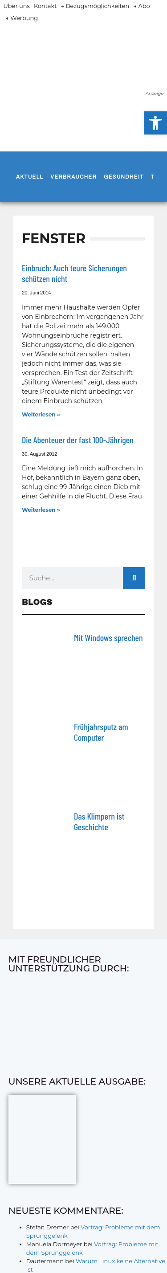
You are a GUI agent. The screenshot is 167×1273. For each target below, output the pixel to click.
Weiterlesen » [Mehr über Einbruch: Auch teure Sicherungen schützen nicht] (41, 414)
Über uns (17, 5)
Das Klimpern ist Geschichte (99, 821)
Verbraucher (73, 177)
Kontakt (45, 5)
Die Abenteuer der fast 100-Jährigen (78, 439)
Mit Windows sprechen (108, 637)
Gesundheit (123, 177)
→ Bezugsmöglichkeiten (95, 5)
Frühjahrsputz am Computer (101, 732)
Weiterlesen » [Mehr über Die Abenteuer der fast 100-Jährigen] (41, 509)
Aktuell (29, 177)
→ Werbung (21, 17)
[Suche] (134, 578)
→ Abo (141, 5)
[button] (155, 123)
